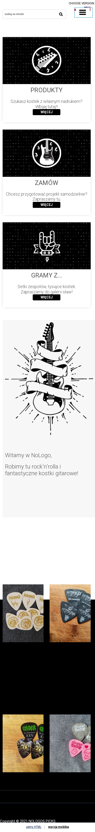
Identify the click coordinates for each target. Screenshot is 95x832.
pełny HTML (33, 827)
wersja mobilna (58, 827)
